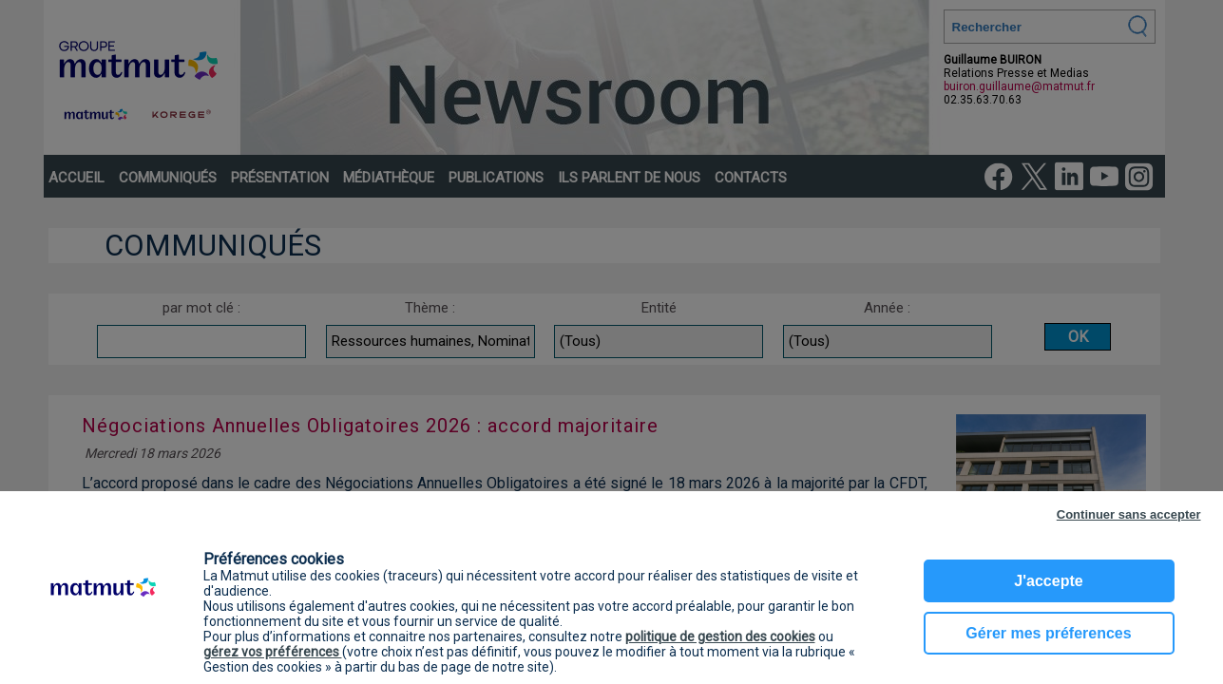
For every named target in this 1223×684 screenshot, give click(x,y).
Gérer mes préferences (1048, 633)
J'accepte (1048, 581)
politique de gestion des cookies (720, 636)
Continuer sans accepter (1129, 514)
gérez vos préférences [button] (272, 651)
